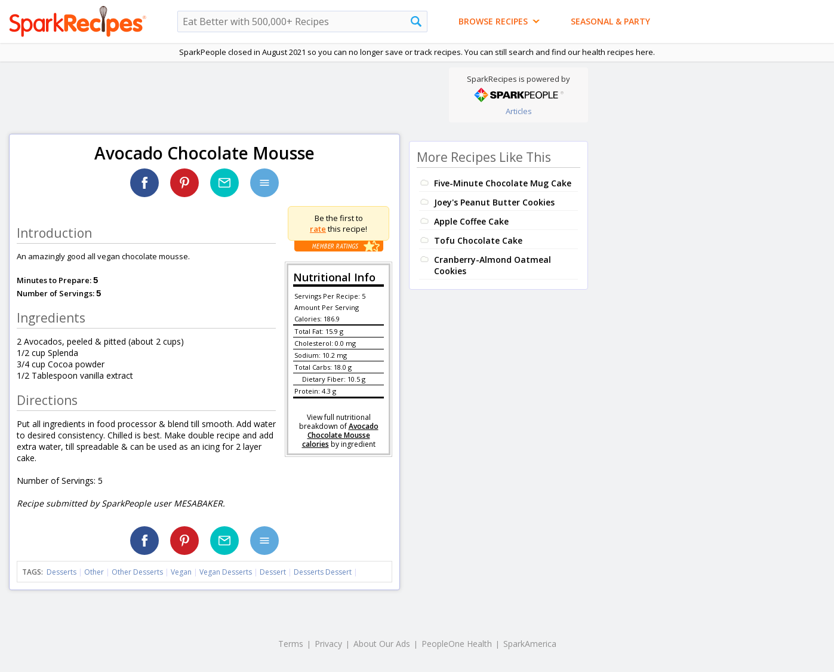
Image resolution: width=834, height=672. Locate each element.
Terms (290, 643)
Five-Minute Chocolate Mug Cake (502, 183)
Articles (519, 111)
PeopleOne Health (456, 643)
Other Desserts (137, 572)
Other (94, 572)
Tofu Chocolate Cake (478, 240)
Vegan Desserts (225, 572)
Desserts (61, 572)
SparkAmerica (529, 643)
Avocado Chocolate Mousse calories (340, 435)
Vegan (181, 572)
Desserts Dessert (323, 572)
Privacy (328, 643)
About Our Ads (381, 643)
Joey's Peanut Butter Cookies (494, 202)
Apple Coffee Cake (471, 221)
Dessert (273, 572)
